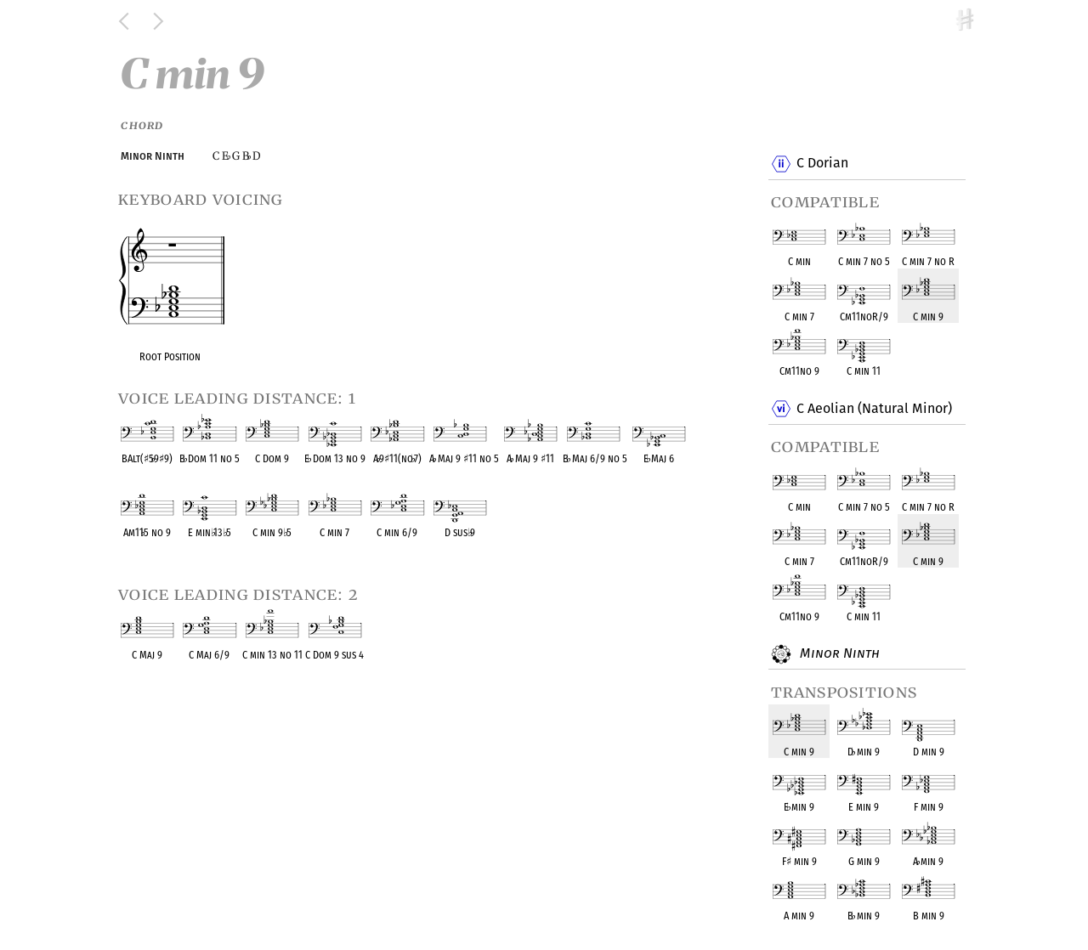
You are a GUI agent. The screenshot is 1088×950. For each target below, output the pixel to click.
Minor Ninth (838, 654)
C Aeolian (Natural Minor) (874, 409)
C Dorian (822, 164)
